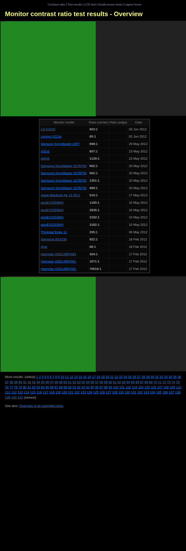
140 (14, 397)
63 (123, 382)
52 (74, 382)
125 (96, 392)
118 (51, 392)
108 (166, 387)
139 (7, 397)
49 (60, 382)
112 (14, 392)
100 (115, 387)
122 (77, 392)
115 (33, 392)
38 (11, 382)
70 (155, 382)
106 (153, 387)
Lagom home (132, 4)
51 (69, 382)
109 (172, 387)
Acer (44, 247)
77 (11, 387)
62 (119, 382)
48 (56, 382)
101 (122, 387)
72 (164, 382)
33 (166, 377)
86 (51, 387)
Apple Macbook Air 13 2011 (60, 195)
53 (79, 382)
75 (178, 382)
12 (71, 377)
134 (152, 392)
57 (96, 382)
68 (146, 382)
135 (159, 392)
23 (121, 377)
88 (60, 387)
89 (65, 387)
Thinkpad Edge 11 (54, 232)
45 (43, 382)
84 (43, 387)
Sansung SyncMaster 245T (60, 144)
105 (147, 387)
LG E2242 (48, 129)
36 (179, 377)
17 (93, 377)
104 (141, 387)
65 (133, 382)
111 (7, 392)
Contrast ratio (56, 4)
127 (108, 392)
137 (171, 392)
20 (107, 377)
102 (128, 387)
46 (47, 382)
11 (67, 377)
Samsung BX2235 (54, 239)
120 (64, 392)
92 (79, 387)
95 (92, 387)
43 (34, 382)
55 (88, 382)
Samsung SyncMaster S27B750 (64, 166)
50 (65, 382)
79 (20, 387)
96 (96, 387)
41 (24, 382)
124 (89, 392)
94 (88, 387)
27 (138, 377)
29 (147, 377)
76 (6, 387)
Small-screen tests (110, 4)
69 (150, 382)
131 (134, 392)
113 (20, 392)
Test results (74, 4)
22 (116, 377)
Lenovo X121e (51, 136)
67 (141, 382)
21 (111, 377)
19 (102, 377)
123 (83, 392)
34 (170, 377)
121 (70, 392)
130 (127, 392)
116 (39, 392)
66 (137, 382)
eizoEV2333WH (52, 202)
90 (69, 387)
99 (110, 387)
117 (45, 392)
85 (47, 387)
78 (15, 387)
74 (173, 382)
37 (6, 382)
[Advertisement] (48, 68)
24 (125, 377)
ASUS (45, 151)
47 (51, 382)
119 (58, 392)
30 (152, 377)
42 (29, 382)
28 (143, 377)
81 (29, 387)
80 (24, 387)
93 (83, 387)
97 (101, 387)
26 (134, 377)
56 (92, 382)
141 (20, 397)
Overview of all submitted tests (41, 406)
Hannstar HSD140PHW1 (58, 254)
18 (98, 377)
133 (146, 392)
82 (34, 387)
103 (134, 387)
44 (38, 382)
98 (105, 387)
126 (102, 392)
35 (175, 377)
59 (105, 382)
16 (89, 377)
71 (159, 382)
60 (110, 382)
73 (168, 382)
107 (160, 387)
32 (161, 377)
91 (74, 387)
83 (38, 387)
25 (130, 377)
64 (128, 382)
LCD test (90, 4)
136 (165, 392)
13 (76, 377)
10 (62, 377)
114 (26, 392)
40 (20, 382)
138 (178, 392)
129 (121, 392)
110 (179, 387)
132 (140, 392)
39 (15, 382)
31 (156, 377)
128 (115, 392)
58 (101, 382)
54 (83, 382)
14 (80, 377)
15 (85, 377)
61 (114, 382)
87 (56, 387)
